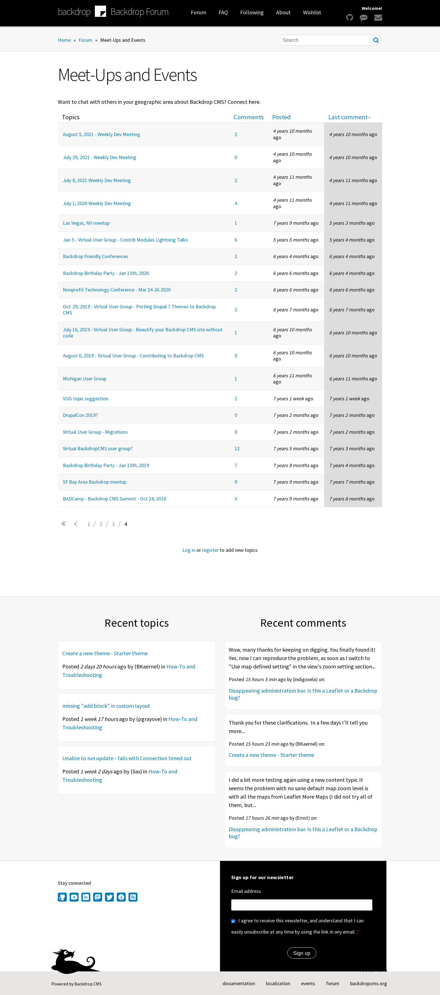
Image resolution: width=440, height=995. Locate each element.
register (210, 550)
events (308, 983)
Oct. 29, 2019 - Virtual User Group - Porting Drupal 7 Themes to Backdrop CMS (139, 309)
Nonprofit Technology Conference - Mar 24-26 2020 (117, 289)
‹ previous (76, 524)
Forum (198, 12)
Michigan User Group (84, 378)
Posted (281, 117)
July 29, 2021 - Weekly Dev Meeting (99, 157)
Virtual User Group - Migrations (95, 432)
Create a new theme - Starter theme (105, 653)
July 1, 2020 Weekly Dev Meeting (97, 203)
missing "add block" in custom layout (106, 705)
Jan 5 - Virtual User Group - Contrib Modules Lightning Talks (125, 239)
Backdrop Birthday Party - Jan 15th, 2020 (106, 273)
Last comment (349, 117)
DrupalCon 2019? (80, 415)
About (283, 12)
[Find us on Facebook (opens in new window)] (121, 897)
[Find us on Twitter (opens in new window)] (109, 897)
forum (332, 983)
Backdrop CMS (88, 984)
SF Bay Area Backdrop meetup (94, 482)
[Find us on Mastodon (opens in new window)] (98, 897)
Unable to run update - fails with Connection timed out (127, 758)
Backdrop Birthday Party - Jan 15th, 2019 (106, 465)
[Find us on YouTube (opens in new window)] (74, 897)
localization (278, 983)
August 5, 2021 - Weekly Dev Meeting (101, 134)
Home (64, 39)
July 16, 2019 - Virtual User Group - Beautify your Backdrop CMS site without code (143, 332)
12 (237, 448)
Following (252, 12)
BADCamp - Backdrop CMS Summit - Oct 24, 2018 (114, 498)
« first (64, 524)
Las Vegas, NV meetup (86, 223)
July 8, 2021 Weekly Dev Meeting (97, 180)
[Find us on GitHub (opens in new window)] (63, 897)
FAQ (223, 12)
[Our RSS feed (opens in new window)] (132, 897)
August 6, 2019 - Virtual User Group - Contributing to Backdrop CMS (133, 355)
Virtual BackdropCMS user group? (97, 448)
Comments (249, 117)
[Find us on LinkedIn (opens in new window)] (86, 897)
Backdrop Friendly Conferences (95, 256)
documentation (239, 983)
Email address (246, 891)
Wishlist (312, 12)
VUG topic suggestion (85, 398)
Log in (188, 550)
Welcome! (372, 8)
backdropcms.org (368, 983)
